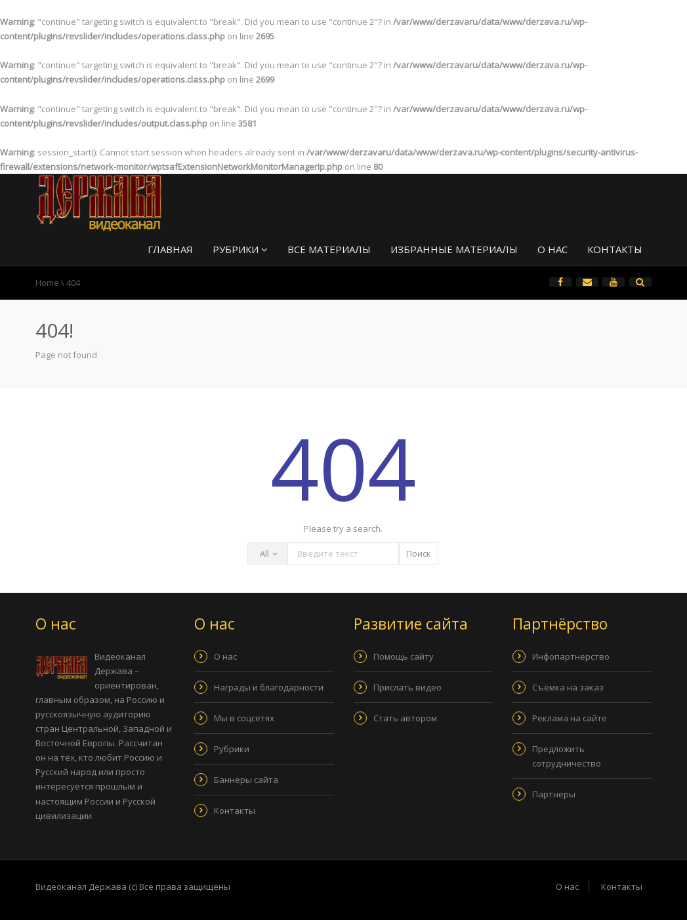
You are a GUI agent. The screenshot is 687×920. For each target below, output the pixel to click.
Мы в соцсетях (244, 718)
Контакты (614, 249)
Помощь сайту (403, 656)
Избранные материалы (454, 249)
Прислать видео (407, 687)
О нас (552, 249)
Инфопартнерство (571, 656)
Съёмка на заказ (568, 687)
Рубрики (240, 249)
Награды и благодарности (268, 687)
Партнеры (553, 794)
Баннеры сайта (246, 780)
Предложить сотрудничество (566, 756)
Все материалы (329, 249)
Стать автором (405, 718)
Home (47, 283)
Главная (170, 249)
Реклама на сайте (569, 718)
